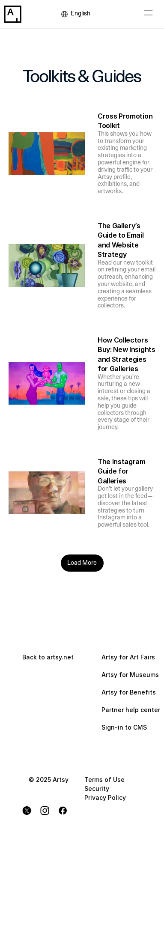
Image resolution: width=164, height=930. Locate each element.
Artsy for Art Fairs (128, 657)
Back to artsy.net (48, 657)
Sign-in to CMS (124, 727)
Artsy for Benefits (128, 692)
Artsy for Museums (130, 674)
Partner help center (130, 709)
